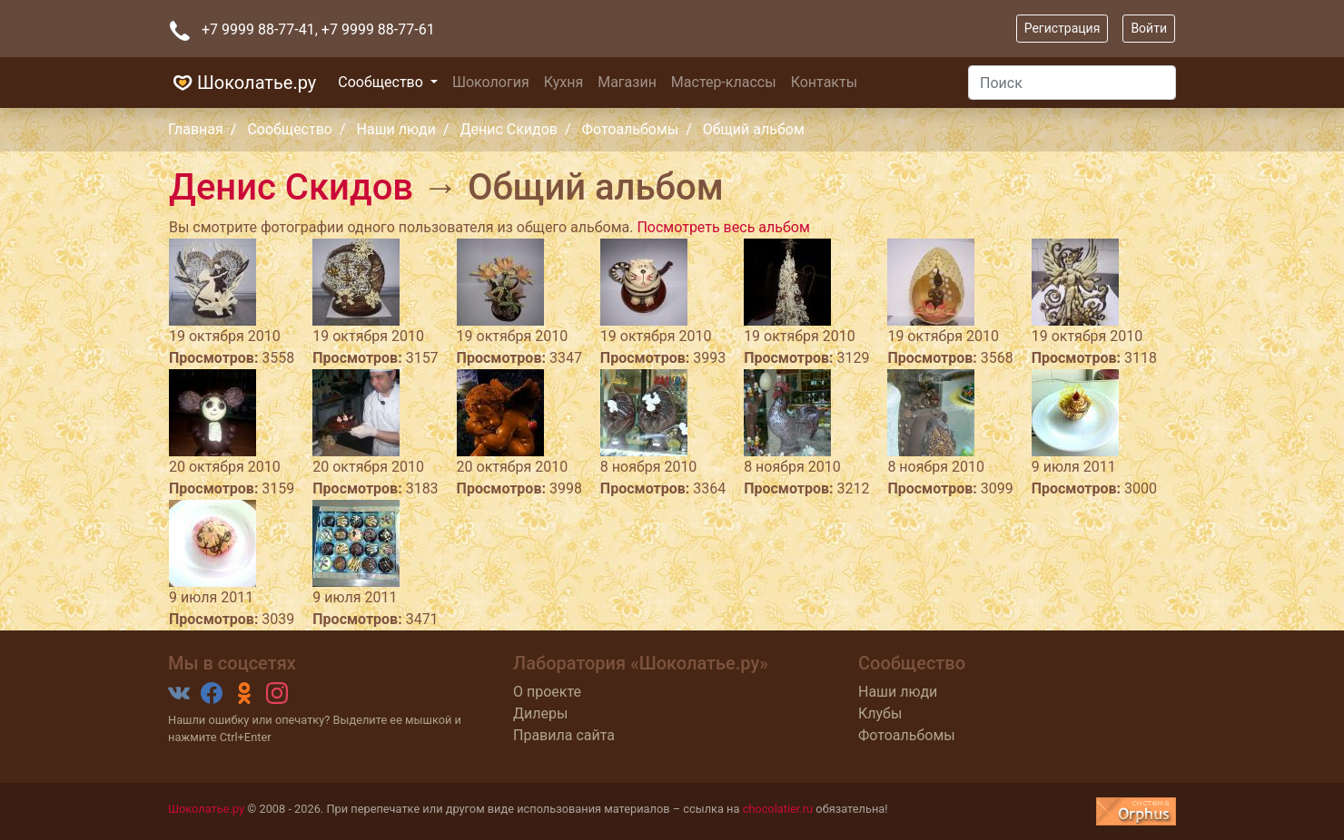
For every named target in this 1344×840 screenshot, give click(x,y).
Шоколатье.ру (242, 82)
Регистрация (1062, 28)
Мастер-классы (723, 82)
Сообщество (382, 82)
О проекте (547, 691)
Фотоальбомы (630, 129)
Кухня (563, 82)
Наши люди (396, 129)
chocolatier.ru (778, 809)
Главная (195, 129)
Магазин (627, 82)
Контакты (824, 82)
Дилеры (540, 713)
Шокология (490, 82)
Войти (1149, 28)
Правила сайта (564, 735)
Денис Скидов (509, 129)
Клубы (880, 713)
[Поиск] (1072, 82)
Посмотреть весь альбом (723, 227)
